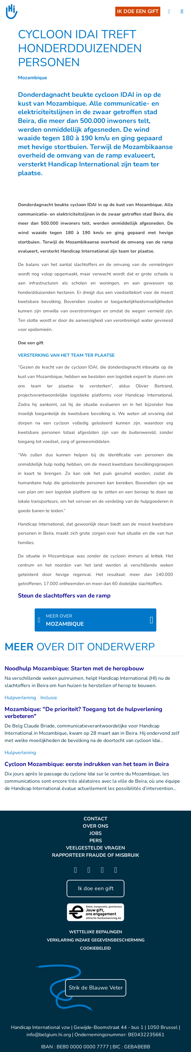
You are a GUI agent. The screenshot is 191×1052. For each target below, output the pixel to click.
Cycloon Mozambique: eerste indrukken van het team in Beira (87, 764)
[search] (182, 11)
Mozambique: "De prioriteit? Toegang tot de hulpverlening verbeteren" (83, 712)
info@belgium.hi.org (48, 1034)
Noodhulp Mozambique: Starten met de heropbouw (74, 668)
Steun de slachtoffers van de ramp (64, 596)
